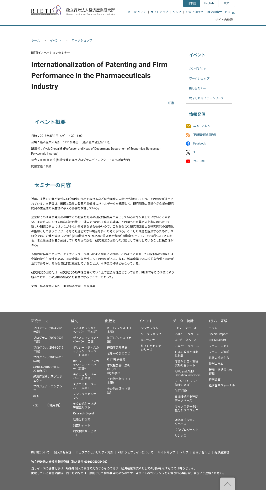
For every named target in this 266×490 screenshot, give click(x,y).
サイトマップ (159, 12)
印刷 (171, 103)
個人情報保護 (62, 452)
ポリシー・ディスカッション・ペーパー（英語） (86, 364)
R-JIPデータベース (187, 334)
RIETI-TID (181, 390)
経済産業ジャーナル (222, 385)
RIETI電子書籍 (116, 359)
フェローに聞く (219, 346)
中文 (226, 3)
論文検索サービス (221, 12)
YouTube (198, 161)
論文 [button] (110, 31)
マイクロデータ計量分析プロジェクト (186, 410)
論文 (74, 321)
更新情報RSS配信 (204, 134)
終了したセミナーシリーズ (206, 98)
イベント (56, 40)
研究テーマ (40, 321)
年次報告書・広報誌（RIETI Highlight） (118, 369)
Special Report (218, 334)
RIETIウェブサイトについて (135, 452)
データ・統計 (183, 321)
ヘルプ (176, 12)
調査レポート (81, 425)
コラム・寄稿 (217, 321)
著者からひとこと (118, 353)
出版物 (110, 321)
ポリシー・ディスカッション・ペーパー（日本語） (86, 351)
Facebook (199, 143)
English (209, 3)
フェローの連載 (219, 352)
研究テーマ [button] (46, 31)
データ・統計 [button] (188, 31)
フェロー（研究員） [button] (81, 31)
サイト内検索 (224, 19)
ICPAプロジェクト (186, 429)
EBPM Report (217, 340)
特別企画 (214, 379)
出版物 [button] (133, 31)
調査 (36, 396)
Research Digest (83, 413)
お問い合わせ (194, 12)
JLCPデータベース (187, 346)
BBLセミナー (197, 88)
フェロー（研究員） (47, 405)
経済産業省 (221, 452)
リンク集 (180, 435)
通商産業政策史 (117, 347)
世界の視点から (219, 357)
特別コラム (216, 363)
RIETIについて (137, 12)
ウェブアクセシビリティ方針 (94, 452)
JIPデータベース (185, 328)
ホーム (35, 40)
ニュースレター (203, 126)
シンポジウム (198, 68)
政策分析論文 (81, 419)
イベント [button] (159, 31)
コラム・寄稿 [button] (219, 31)
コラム (213, 328)
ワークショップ (82, 40)
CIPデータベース (186, 340)
